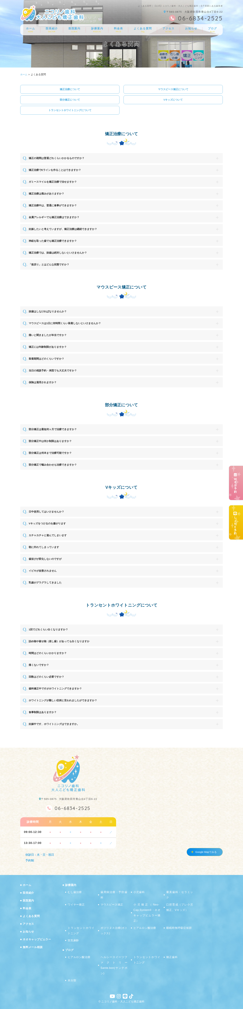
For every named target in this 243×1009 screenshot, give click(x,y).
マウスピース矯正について (173, 89)
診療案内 (97, 30)
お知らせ (191, 30)
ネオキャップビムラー (37, 939)
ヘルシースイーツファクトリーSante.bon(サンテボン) (114, 965)
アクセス (169, 30)
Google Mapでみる (206, 851)
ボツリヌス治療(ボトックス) (114, 930)
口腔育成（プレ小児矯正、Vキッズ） (179, 907)
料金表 (118, 30)
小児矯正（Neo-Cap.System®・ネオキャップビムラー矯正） (146, 912)
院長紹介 (52, 30)
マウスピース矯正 (112, 904)
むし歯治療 (75, 892)
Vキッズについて (173, 99)
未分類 (72, 980)
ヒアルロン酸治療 (144, 927)
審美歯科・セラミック (179, 895)
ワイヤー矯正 (76, 904)
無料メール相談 (33, 947)
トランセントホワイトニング (81, 930)
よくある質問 (143, 30)
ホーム (30, 30)
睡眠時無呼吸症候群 (179, 927)
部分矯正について (70, 99)
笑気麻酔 (73, 940)
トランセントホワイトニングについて (69, 110)
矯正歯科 (172, 957)
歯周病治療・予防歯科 (114, 895)
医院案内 (75, 30)
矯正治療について (70, 89)
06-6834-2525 (68, 807)
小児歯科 (139, 892)
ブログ (212, 30)
